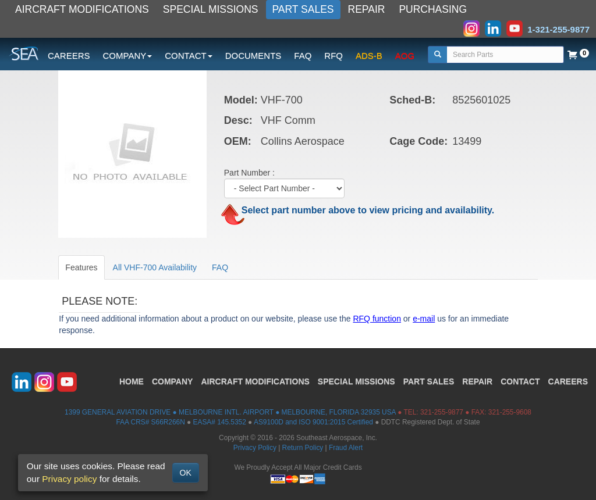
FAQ (302, 55)
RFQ (333, 55)
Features (81, 267)
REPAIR (366, 9)
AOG (404, 55)
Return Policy (303, 448)
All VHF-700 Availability (155, 267)
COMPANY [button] (127, 55)
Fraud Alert (346, 448)
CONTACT (520, 381)
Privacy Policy (254, 448)
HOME (131, 381)
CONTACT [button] (188, 55)
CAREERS (69, 55)
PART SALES (303, 9)
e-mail (424, 318)
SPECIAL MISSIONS (210, 9)
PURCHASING (433, 9)
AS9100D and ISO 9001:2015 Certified (313, 422)
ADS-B (369, 55)
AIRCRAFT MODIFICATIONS (82, 9)
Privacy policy (69, 479)
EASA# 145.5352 (219, 422)
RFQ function (376, 318)
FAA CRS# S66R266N (150, 422)
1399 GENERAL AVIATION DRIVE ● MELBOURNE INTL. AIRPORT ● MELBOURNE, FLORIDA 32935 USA (230, 412)
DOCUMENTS (253, 55)
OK (185, 472)
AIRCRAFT (255, 381)
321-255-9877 (441, 412)
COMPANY (172, 381)
